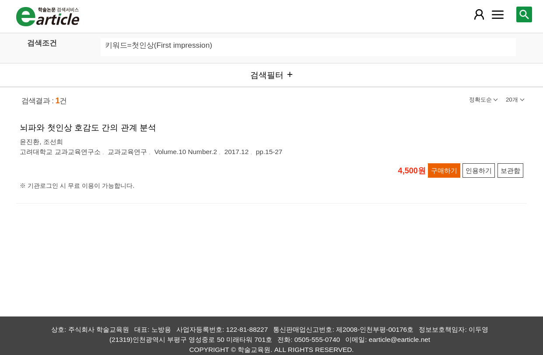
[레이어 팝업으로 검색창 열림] (524, 14)
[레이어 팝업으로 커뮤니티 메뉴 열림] (497, 14)
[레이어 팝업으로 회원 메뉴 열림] (479, 14)
